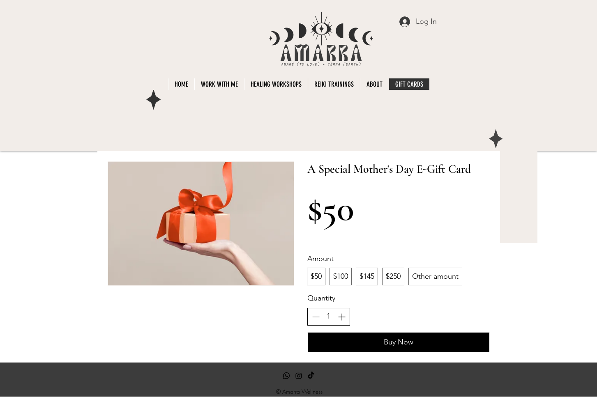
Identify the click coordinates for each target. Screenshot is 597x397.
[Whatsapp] (286, 376)
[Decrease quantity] (315, 316)
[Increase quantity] (341, 316)
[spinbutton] (328, 316)
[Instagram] (299, 376)
